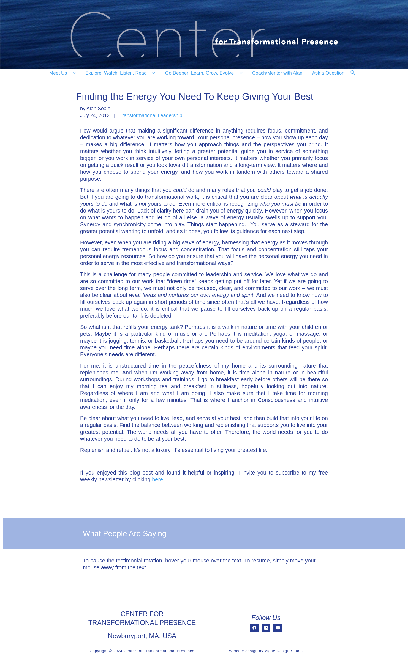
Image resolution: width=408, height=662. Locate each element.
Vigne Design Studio (284, 651)
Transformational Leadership (150, 115)
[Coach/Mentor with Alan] (277, 73)
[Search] (356, 76)
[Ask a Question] (329, 73)
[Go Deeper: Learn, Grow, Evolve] (202, 73)
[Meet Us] (62, 73)
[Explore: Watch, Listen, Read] (119, 73)
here (157, 479)
